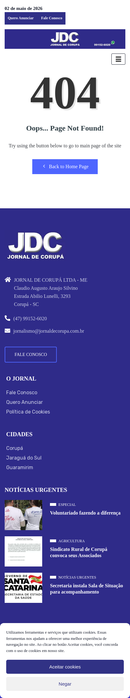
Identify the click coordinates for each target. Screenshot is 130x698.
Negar (65, 683)
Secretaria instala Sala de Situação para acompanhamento (86, 588)
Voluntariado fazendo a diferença (85, 512)
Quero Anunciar (21, 18)
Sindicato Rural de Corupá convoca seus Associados (78, 552)
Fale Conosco (51, 18)
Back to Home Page (65, 166)
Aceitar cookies (65, 666)
